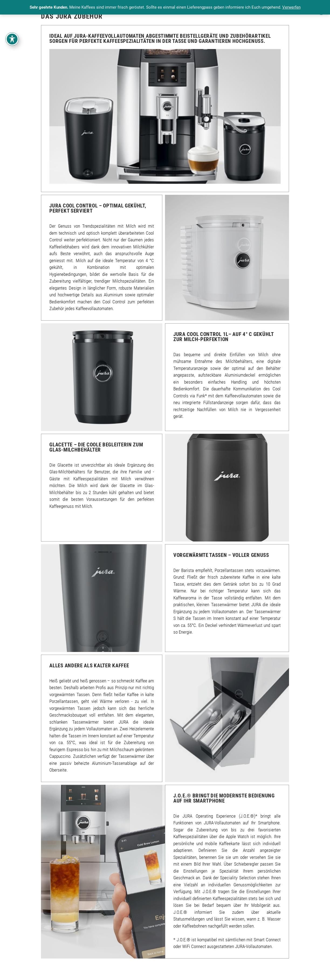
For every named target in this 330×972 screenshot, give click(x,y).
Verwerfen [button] (291, 7)
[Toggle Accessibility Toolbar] (12, 39)
